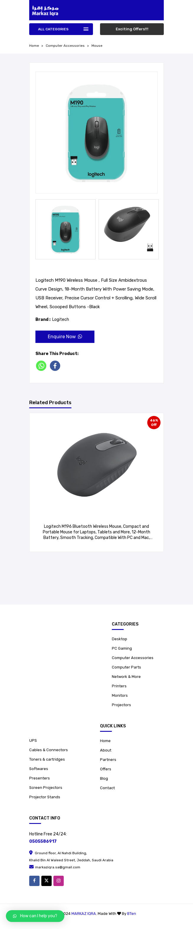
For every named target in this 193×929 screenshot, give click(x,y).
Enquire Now (65, 336)
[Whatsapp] (42, 366)
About (105, 750)
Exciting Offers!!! (132, 29)
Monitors (120, 695)
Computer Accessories (65, 46)
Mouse (96, 46)
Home (105, 741)
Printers (119, 686)
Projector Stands (44, 797)
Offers (105, 769)
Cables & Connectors (48, 750)
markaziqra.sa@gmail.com (54, 867)
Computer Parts (126, 667)
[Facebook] (56, 366)
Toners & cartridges (47, 759)
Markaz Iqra (83, 913)
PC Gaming (122, 648)
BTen (131, 913)
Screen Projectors (45, 787)
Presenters (39, 778)
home (34, 46)
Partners (108, 759)
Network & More (126, 676)
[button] (35, 916)
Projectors (121, 705)
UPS (33, 740)
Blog (104, 778)
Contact (107, 788)
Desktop (119, 639)
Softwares (38, 769)
